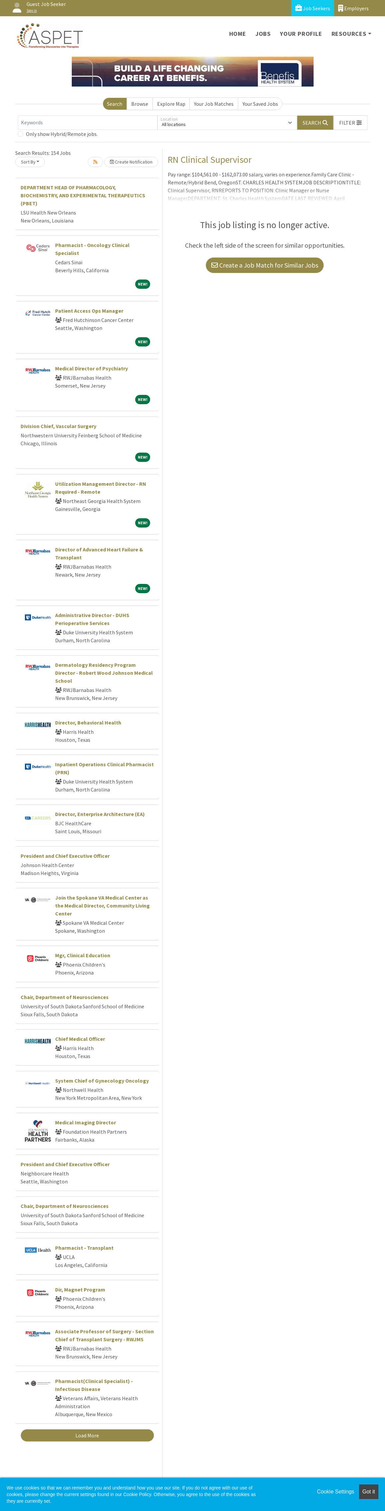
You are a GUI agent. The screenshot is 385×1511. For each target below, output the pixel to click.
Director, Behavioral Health (88, 722)
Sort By (28, 162)
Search (114, 103)
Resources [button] (349, 33)
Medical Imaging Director (85, 1122)
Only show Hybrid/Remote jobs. (62, 134)
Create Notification (131, 162)
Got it (368, 1491)
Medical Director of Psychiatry (91, 368)
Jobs (263, 33)
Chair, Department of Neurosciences (65, 997)
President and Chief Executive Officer (65, 855)
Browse (139, 103)
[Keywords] (87, 122)
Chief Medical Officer (80, 1039)
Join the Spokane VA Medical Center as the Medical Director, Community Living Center (102, 905)
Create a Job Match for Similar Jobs (264, 265)
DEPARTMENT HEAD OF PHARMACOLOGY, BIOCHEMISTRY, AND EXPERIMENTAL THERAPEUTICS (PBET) (83, 195)
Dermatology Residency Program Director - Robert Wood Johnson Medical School (104, 672)
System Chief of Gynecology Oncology (102, 1080)
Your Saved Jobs (260, 103)
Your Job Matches (214, 103)
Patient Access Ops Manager (89, 310)
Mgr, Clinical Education (82, 955)
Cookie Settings (335, 1491)
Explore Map (171, 103)
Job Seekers (312, 8)
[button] (350, 122)
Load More (87, 1435)
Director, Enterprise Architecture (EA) (100, 814)
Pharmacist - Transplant (84, 1247)
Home (237, 33)
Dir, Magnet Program (80, 1289)
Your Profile (301, 33)
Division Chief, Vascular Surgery (58, 426)
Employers (353, 8)
